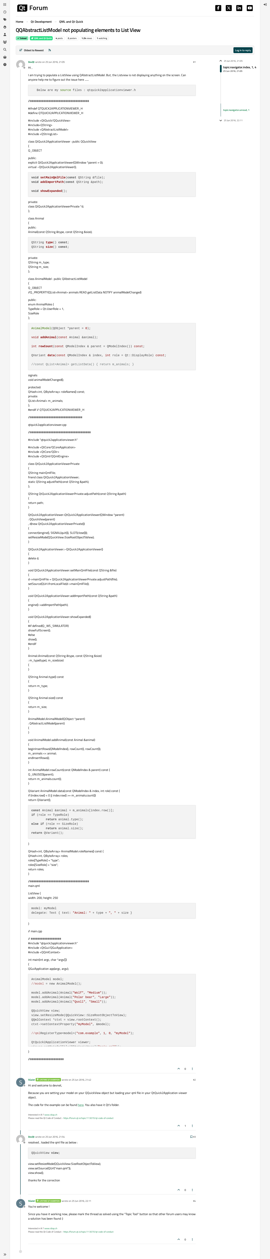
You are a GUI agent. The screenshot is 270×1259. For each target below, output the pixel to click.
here (81, 1105)
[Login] (265, 5)
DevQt (31, 62)
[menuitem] (265, 5)
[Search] (5, 50)
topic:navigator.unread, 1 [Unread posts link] (236, 110)
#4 (194, 1201)
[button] (5, 1254)
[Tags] (5, 20)
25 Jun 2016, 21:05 (55, 62)
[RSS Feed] (49, 50)
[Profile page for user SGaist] (20, 1082)
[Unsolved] (5, 65)
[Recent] (5, 12)
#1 (194, 62)
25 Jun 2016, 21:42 (81, 1080)
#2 (194, 1080)
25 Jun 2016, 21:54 (55, 1137)
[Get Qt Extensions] (5, 57)
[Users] (5, 35)
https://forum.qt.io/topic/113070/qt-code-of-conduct (88, 1118)
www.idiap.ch (50, 1114)
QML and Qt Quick (41, 38)
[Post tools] (192, 1069)
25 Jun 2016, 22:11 (81, 1201)
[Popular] (5, 27)
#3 (194, 1137)
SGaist (31, 1080)
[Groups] (5, 42)
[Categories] (5, 5)
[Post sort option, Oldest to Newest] (31, 50)
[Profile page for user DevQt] (20, 64)
